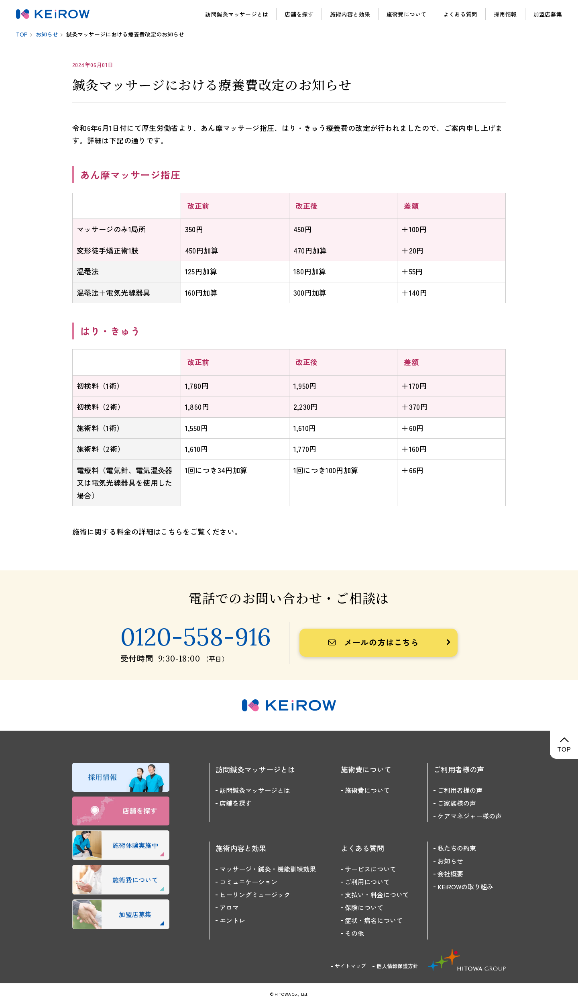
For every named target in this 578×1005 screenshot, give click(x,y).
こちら (172, 531)
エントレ (232, 920)
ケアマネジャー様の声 (470, 816)
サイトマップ (350, 966)
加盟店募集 (547, 14)
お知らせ (450, 861)
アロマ (229, 907)
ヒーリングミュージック (255, 894)
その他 (354, 933)
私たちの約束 (457, 848)
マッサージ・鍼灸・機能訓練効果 (268, 869)
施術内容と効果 (350, 14)
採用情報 (505, 14)
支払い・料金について (377, 894)
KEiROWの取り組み (465, 886)
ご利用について (367, 882)
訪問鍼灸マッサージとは (236, 14)
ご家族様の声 (457, 803)
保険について (364, 907)
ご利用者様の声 (460, 790)
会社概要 (450, 873)
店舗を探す (299, 14)
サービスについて (370, 869)
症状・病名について (374, 920)
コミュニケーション (248, 882)
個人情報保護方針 (397, 966)
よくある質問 (460, 14)
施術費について (407, 14)
